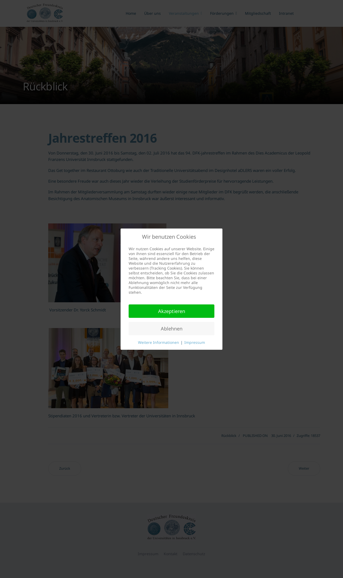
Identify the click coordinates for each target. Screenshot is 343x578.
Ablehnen (171, 328)
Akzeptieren (171, 311)
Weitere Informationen (158, 342)
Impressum (194, 342)
